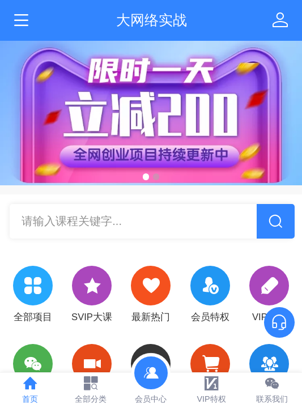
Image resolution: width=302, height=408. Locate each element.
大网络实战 (151, 20)
